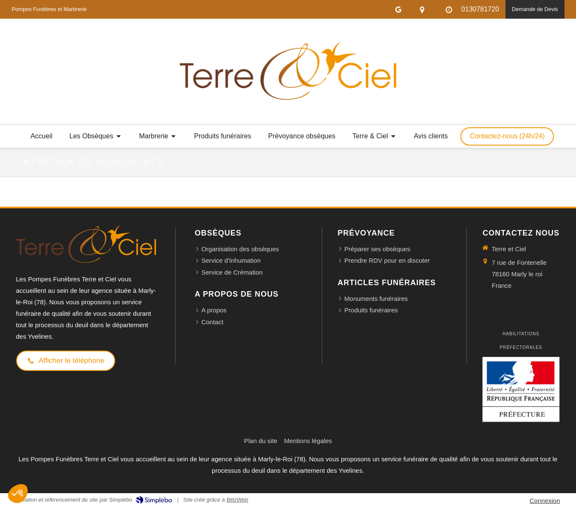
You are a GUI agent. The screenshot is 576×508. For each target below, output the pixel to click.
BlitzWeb (237, 500)
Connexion (545, 500)
